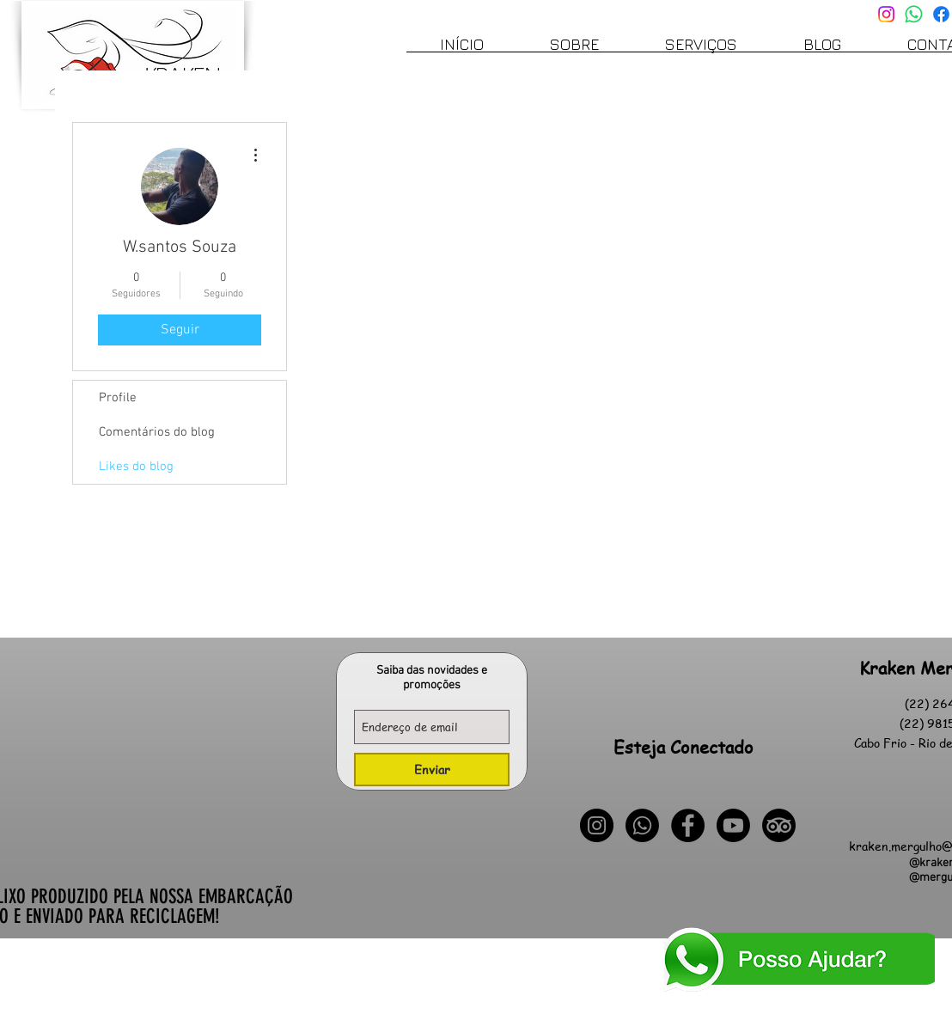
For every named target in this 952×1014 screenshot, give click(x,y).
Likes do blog (136, 466)
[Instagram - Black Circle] (596, 825)
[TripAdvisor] (779, 825)
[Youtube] (733, 825)
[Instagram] (886, 14)
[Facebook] (941, 14)
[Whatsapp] (914, 14)
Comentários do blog (157, 432)
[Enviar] (432, 769)
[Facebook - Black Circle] (688, 825)
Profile (118, 398)
